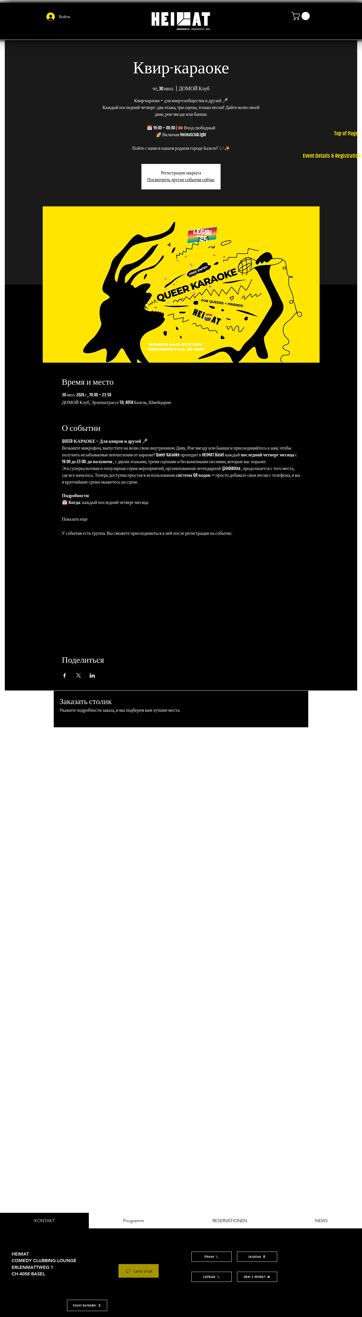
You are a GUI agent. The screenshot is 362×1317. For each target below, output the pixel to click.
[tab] (44, 1220)
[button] (302, 16)
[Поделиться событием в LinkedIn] (92, 675)
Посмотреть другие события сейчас (181, 179)
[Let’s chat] (138, 1271)
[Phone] (211, 1257)
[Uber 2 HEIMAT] (257, 1277)
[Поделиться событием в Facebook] (64, 675)
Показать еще (75, 519)
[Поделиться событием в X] (78, 675)
